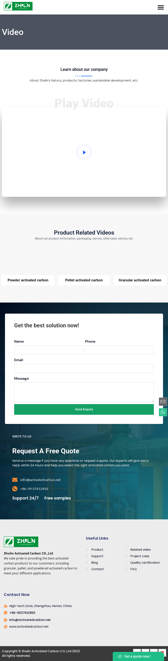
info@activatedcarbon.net (40, 480)
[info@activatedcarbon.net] (14, 479)
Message (21, 378)
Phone (90, 341)
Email (18, 360)
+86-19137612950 (34, 489)
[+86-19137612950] (14, 488)
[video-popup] (84, 152)
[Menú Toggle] (160, 7)
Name (19, 341)
